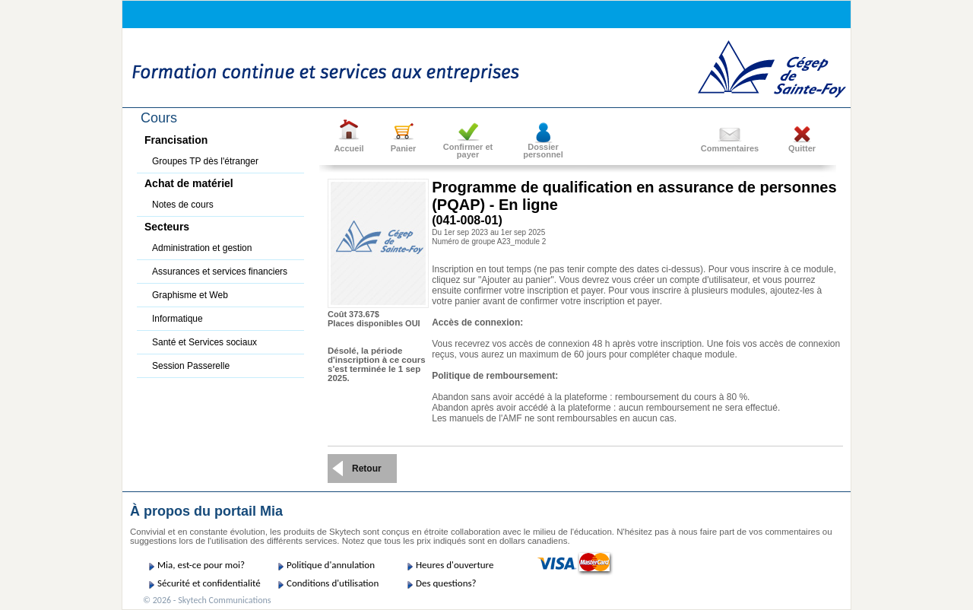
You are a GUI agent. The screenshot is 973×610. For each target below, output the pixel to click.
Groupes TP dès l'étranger (205, 161)
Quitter (802, 148)
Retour (367, 468)
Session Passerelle (191, 366)
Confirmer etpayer (468, 150)
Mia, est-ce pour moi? (201, 564)
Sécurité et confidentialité (209, 583)
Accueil (348, 148)
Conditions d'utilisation (333, 583)
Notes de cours (183, 204)
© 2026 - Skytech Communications (207, 600)
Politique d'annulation (331, 564)
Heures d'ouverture (454, 564)
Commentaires (730, 148)
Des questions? (446, 583)
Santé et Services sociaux (204, 342)
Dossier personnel (543, 150)
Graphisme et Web (190, 295)
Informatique (177, 318)
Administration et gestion (202, 248)
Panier (404, 148)
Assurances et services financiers (219, 271)
